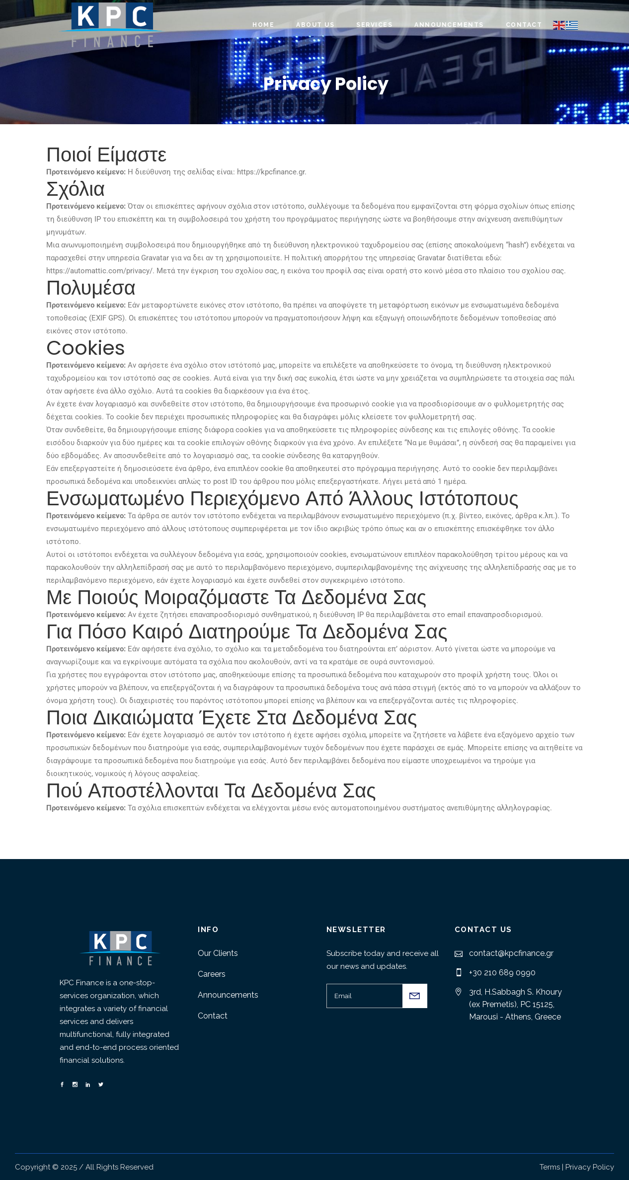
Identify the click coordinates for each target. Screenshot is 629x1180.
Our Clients (218, 953)
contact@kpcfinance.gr (511, 953)
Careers (212, 974)
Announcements (228, 995)
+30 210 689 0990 (502, 972)
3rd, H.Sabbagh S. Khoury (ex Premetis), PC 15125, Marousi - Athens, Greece (515, 1004)
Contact (213, 1016)
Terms (550, 1167)
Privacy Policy (589, 1167)
